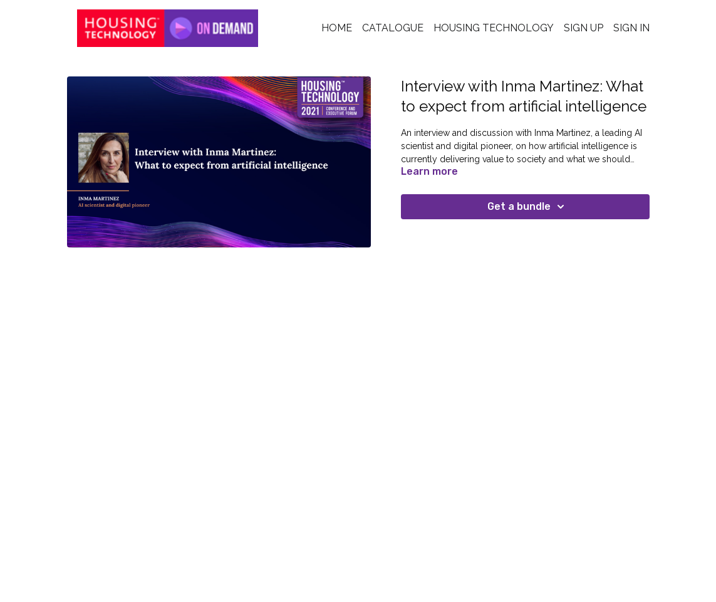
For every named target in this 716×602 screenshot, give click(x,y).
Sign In (631, 28)
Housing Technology (493, 28)
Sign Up (583, 28)
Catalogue (392, 28)
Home (336, 28)
